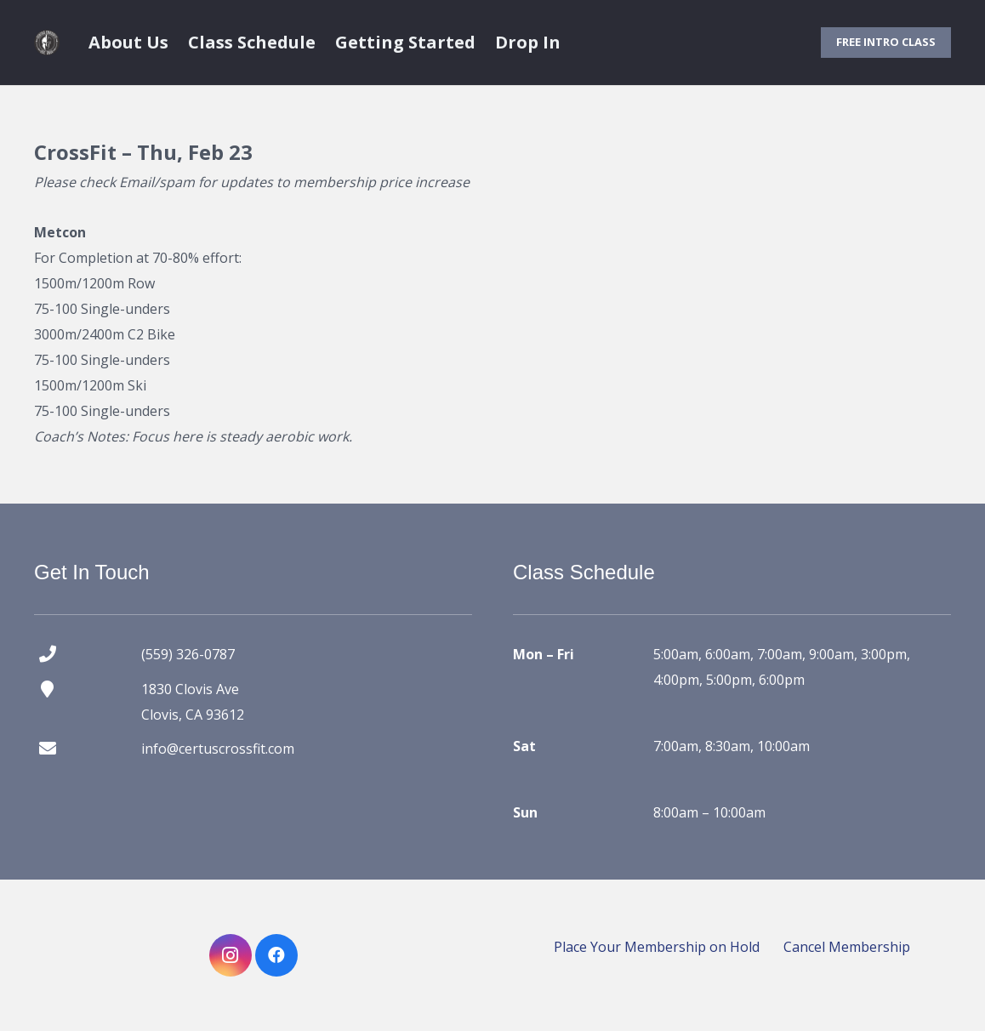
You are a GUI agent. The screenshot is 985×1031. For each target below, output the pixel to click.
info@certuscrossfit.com (217, 748)
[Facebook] (276, 955)
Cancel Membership (846, 946)
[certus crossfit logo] (47, 42)
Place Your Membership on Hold (657, 946)
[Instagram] (230, 955)
